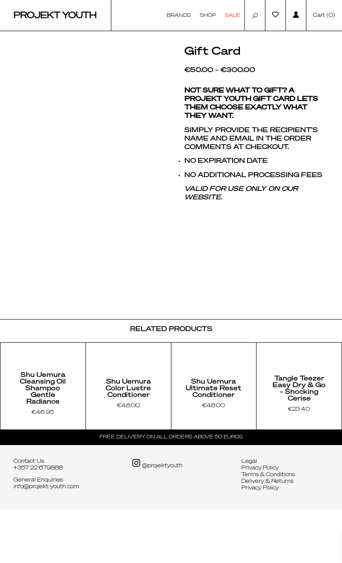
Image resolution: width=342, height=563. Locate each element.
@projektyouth (157, 517)
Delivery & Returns (267, 535)
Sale (232, 15)
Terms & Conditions (268, 528)
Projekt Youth (55, 15)
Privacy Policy (260, 522)
